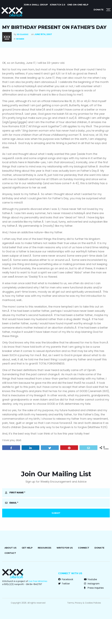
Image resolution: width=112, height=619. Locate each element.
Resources (44, 547)
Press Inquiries (94, 588)
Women (20, 39)
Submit (56, 513)
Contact (10, 553)
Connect (83, 547)
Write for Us (65, 547)
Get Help (27, 547)
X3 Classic (22, 34)
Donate (98, 9)
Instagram (91, 583)
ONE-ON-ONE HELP (77, 4)
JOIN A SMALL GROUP (36, 4)
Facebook (65, 579)
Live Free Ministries (38, 581)
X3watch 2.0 (57, 4)
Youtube (90, 579)
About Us (10, 547)
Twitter (64, 583)
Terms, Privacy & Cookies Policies (84, 602)
